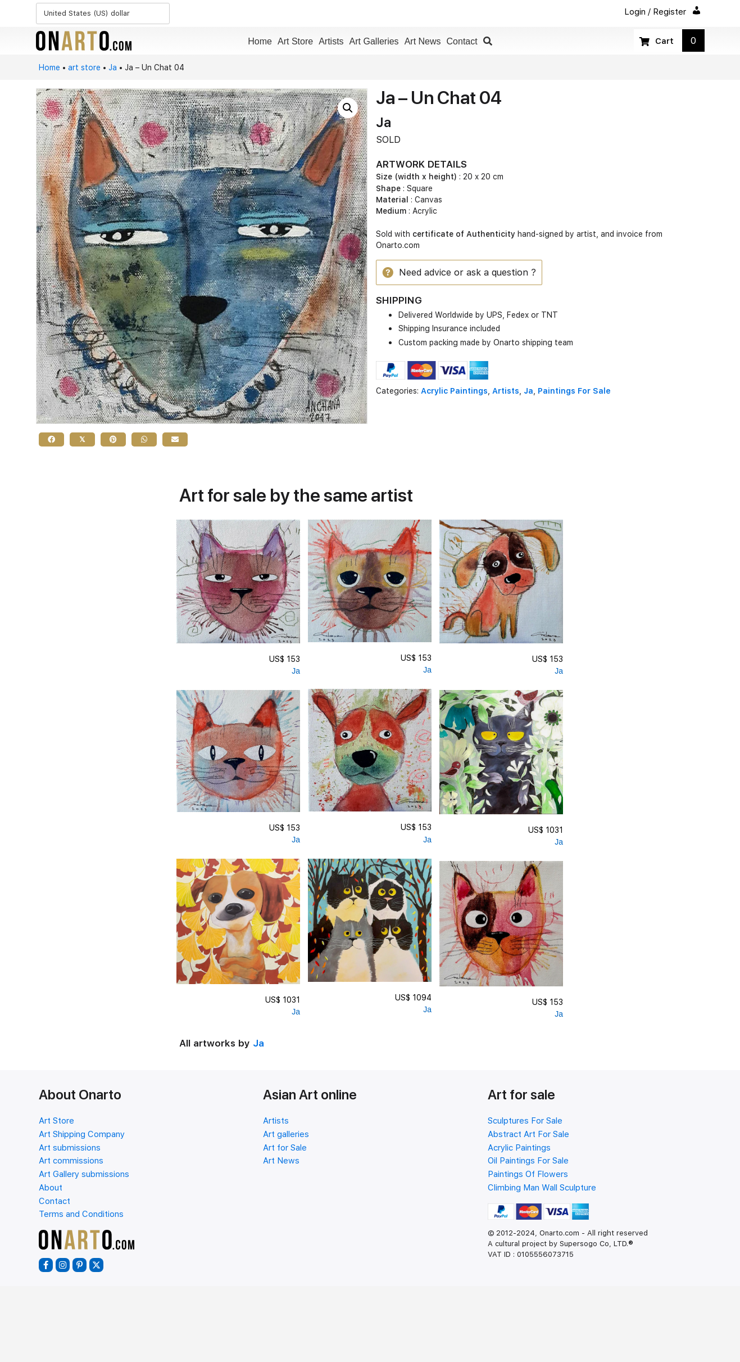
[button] (487, 41)
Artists (505, 391)
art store (84, 67)
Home (49, 67)
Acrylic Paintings (454, 391)
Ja (112, 67)
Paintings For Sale (574, 391)
